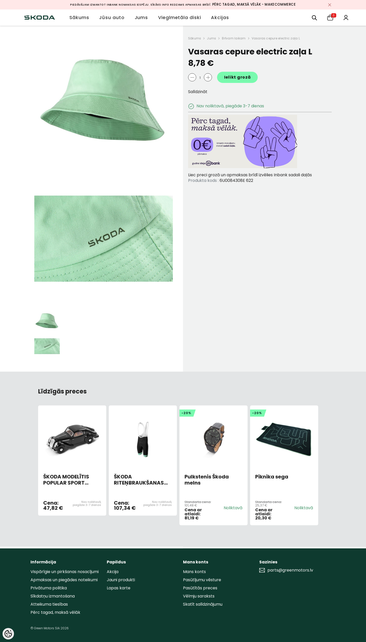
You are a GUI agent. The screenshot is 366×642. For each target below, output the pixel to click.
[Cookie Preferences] (8, 633)
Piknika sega (271, 477)
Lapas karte (118, 588)
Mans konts (194, 572)
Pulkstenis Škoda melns (207, 480)
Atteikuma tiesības (49, 604)
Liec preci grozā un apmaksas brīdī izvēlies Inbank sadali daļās (250, 175)
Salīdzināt (197, 92)
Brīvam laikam (234, 38)
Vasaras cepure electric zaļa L (276, 38)
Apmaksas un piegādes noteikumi (64, 580)
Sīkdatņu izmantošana (52, 596)
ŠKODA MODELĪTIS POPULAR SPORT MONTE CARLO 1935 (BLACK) (68, 480)
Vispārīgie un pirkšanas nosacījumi (64, 572)
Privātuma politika (48, 588)
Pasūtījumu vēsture (202, 580)
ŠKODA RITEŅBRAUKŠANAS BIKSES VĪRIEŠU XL (139, 480)
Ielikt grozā (237, 77)
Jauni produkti (121, 580)
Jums (211, 38)
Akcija (112, 572)
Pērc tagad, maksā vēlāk (55, 612)
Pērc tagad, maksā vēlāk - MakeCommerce (254, 4)
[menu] (314, 17)
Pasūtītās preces (200, 588)
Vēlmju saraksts (199, 596)
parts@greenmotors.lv (290, 570)
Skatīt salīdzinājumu (202, 604)
